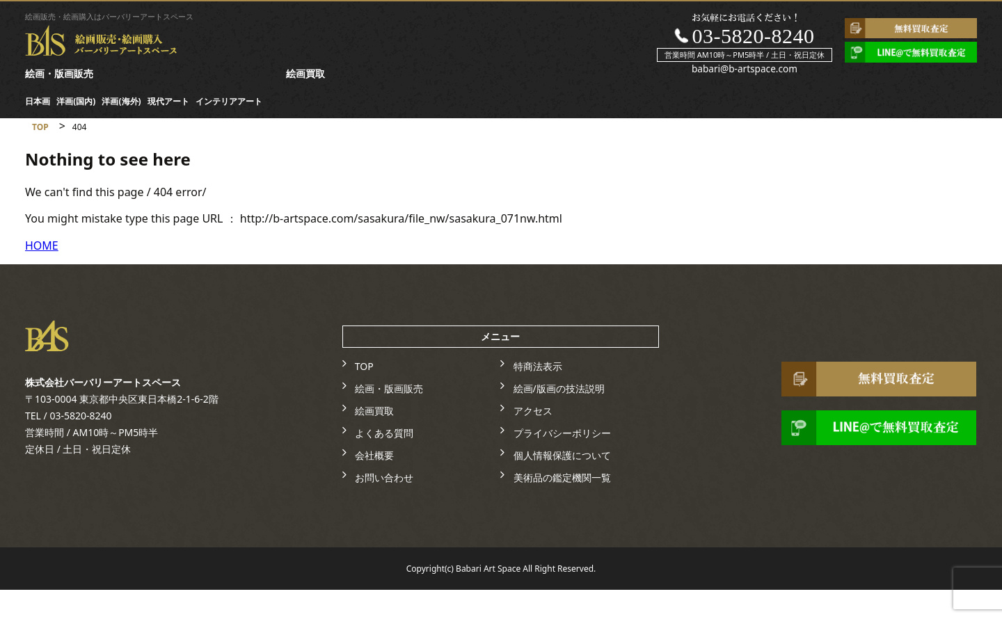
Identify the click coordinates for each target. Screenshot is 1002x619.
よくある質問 (384, 433)
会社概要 (374, 455)
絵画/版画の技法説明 (559, 388)
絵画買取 (305, 73)
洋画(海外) (121, 101)
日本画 (37, 101)
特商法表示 (538, 366)
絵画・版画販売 (59, 73)
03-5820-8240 (753, 35)
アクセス (533, 410)
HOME (41, 245)
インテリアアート (229, 101)
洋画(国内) (75, 101)
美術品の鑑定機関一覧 (562, 477)
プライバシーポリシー (562, 433)
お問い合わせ (384, 477)
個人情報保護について (562, 455)
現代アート (168, 101)
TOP (364, 366)
